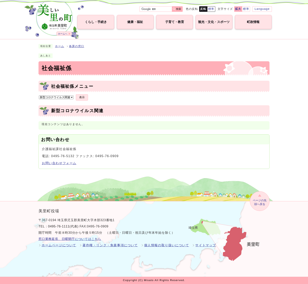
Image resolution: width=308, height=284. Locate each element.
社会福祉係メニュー (72, 86)
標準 (211, 8)
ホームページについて (59, 245)
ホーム (59, 46)
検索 (178, 8)
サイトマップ (205, 245)
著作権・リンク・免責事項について (110, 245)
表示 (82, 97)
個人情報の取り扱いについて (166, 245)
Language (262, 8)
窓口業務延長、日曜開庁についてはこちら (69, 239)
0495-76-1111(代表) (63, 226)
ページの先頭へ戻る (260, 202)
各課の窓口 (76, 46)
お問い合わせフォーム (59, 163)
